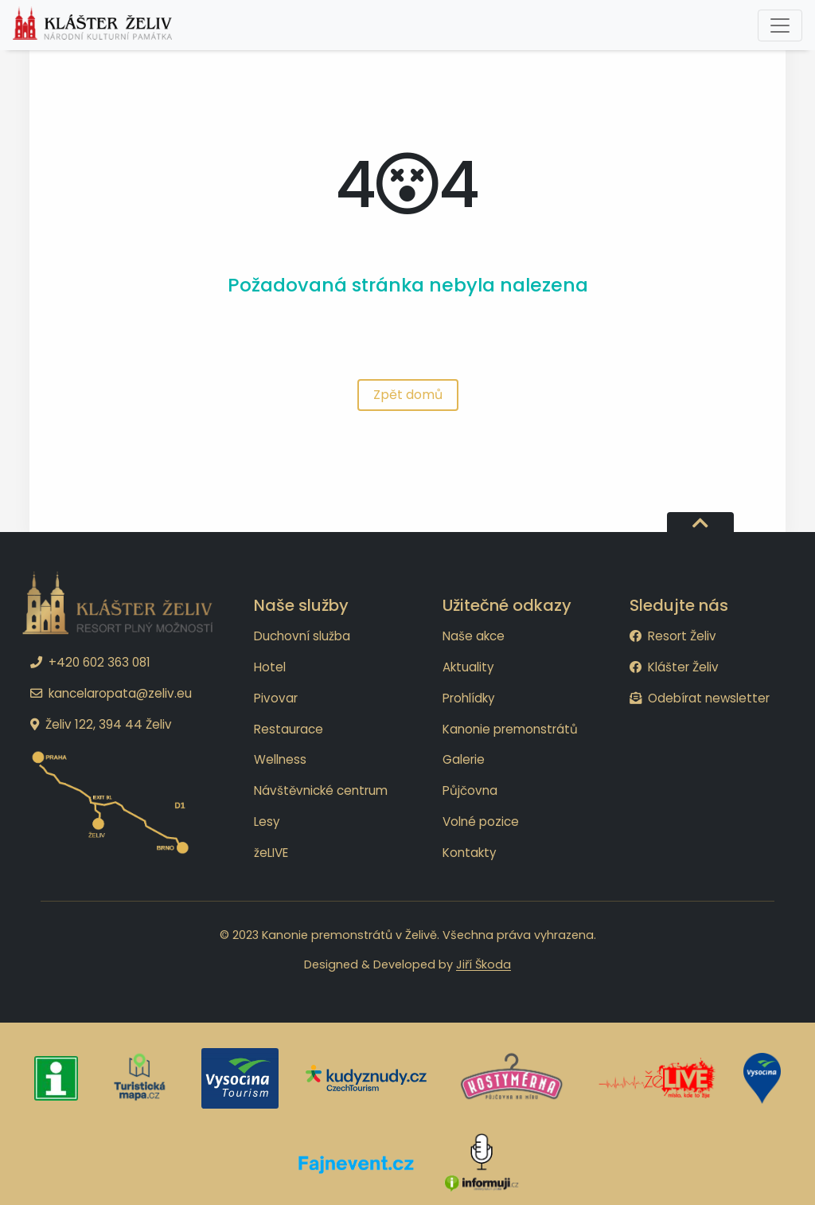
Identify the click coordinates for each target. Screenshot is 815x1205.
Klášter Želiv (674, 667)
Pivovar (276, 698)
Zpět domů (408, 394)
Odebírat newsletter (700, 698)
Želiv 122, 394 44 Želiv (101, 724)
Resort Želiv (673, 636)
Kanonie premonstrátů (510, 729)
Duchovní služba (302, 636)
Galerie (464, 759)
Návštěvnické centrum (321, 790)
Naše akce (474, 636)
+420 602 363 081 (90, 662)
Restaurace (288, 729)
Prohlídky (469, 698)
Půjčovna (470, 790)
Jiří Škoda (483, 964)
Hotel (270, 667)
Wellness (280, 759)
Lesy (267, 821)
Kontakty (470, 852)
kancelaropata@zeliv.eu (111, 693)
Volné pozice (481, 821)
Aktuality (468, 667)
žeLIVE (271, 852)
